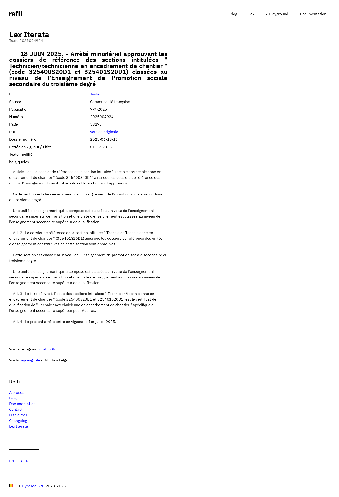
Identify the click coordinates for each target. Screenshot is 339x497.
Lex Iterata (18, 426)
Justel (95, 94)
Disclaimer (18, 415)
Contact (16, 409)
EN (11, 460)
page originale (29, 360)
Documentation (313, 14)
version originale (104, 131)
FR (20, 460)
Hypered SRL (33, 486)
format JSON (45, 349)
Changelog (18, 420)
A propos (16, 392)
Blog (233, 14)
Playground (278, 14)
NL (28, 460)
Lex (251, 14)
